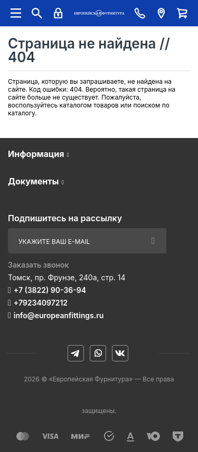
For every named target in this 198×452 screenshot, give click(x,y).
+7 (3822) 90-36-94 (50, 290)
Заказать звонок (38, 264)
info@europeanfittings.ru (58, 315)
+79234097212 (41, 302)
